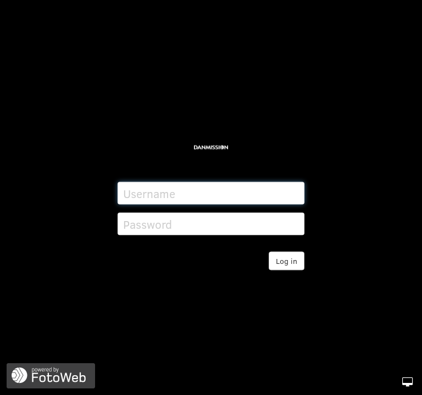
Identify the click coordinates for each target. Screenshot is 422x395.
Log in (286, 261)
